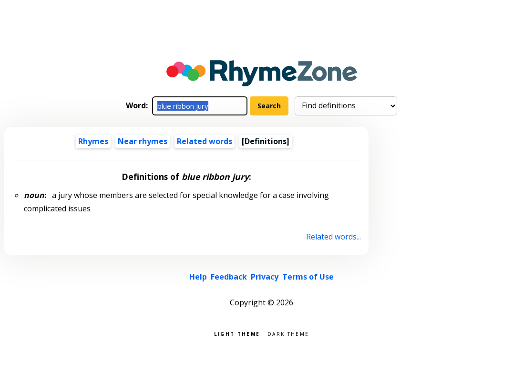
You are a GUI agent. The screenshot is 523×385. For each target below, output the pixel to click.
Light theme (237, 333)
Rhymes (93, 141)
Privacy (264, 276)
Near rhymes (142, 141)
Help (198, 276)
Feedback (229, 276)
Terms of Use (308, 276)
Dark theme (288, 333)
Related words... (333, 236)
